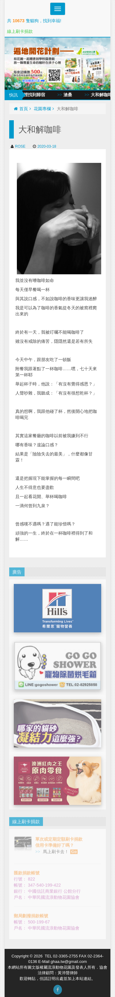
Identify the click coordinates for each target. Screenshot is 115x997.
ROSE (18, 146)
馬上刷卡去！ (60, 847)
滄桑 (71, 95)
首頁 (22, 108)
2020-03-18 (44, 146)
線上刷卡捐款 (20, 31)
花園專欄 (44, 108)
